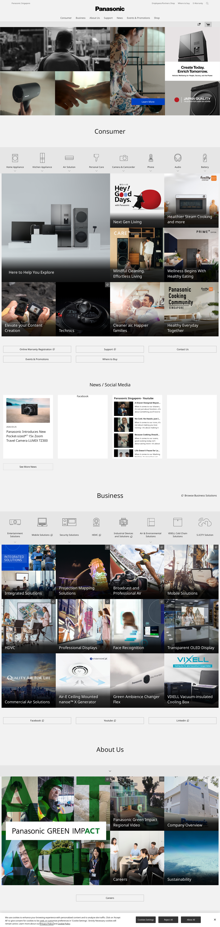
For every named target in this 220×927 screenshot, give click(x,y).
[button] (15, 160)
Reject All (168, 919)
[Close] (214, 919)
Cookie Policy (64, 923)
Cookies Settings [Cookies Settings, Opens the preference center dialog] (146, 919)
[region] (110, 920)
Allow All (191, 919)
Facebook (82, 396)
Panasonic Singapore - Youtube (133, 398)
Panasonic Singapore (21, 3)
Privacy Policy (46, 923)
